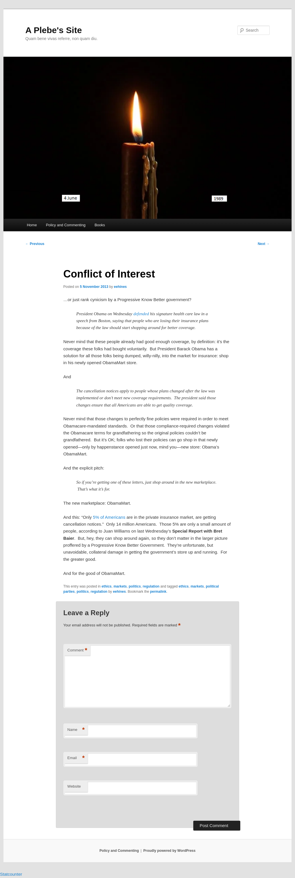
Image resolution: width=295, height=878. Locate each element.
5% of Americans (109, 517)
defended (141, 313)
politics (135, 586)
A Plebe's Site (53, 30)
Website (74, 786)
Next (264, 244)
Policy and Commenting (65, 225)
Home (32, 225)
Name (76, 730)
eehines (120, 287)
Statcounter (11, 874)
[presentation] (102, 808)
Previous (34, 244)
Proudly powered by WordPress (169, 851)
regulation (151, 586)
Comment (77, 650)
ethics (107, 586)
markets (120, 586)
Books (99, 225)
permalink (158, 592)
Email (76, 758)
